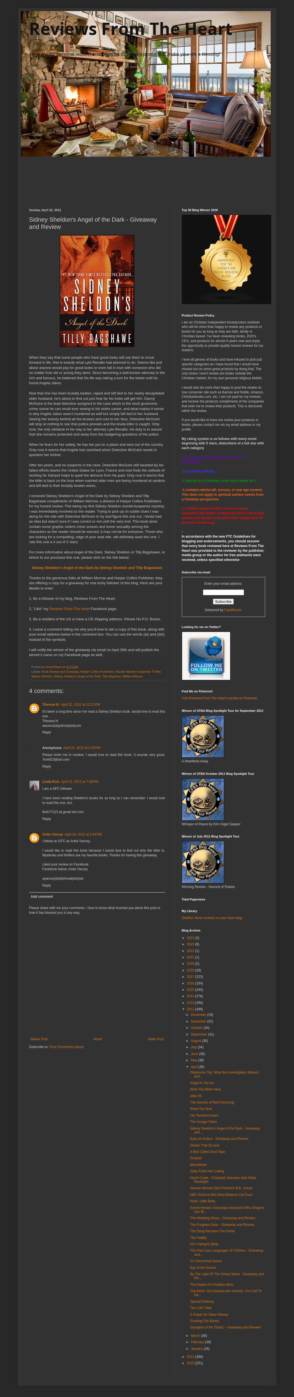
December (199, 1015)
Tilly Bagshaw (111, 676)
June (195, 1054)
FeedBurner (233, 610)
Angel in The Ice (202, 1083)
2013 (191, 1003)
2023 (191, 944)
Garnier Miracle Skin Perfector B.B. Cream (221, 1188)
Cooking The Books (204, 1321)
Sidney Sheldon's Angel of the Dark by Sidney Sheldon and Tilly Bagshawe (97, 568)
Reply (46, 732)
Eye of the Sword (202, 1268)
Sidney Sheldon (41, 676)
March (196, 1336)
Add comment (42, 897)
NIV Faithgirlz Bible (204, 1244)
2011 (191, 1357)
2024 (191, 938)
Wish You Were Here (205, 1089)
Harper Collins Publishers (97, 671)
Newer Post (39, 1039)
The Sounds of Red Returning (212, 1102)
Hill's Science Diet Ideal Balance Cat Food (221, 1195)
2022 (191, 951)
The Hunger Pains (203, 1122)
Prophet (196, 1158)
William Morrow (132, 676)
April (194, 1067)
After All (195, 1096)
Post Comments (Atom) (66, 1047)
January (197, 1349)
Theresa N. (50, 705)
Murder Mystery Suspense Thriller (138, 671)
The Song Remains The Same (212, 1231)
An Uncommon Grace (206, 1261)
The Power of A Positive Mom (211, 1285)
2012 (191, 1009)
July (194, 1047)
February (198, 1342)
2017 (191, 977)
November (199, 1021)
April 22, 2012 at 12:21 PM (80, 705)
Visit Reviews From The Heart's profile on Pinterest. (220, 698)
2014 (191, 996)
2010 (191, 1363)
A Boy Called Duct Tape (207, 1152)
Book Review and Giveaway (60, 671)
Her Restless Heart (204, 1115)
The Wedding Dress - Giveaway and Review (222, 1218)
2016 (191, 983)
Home (97, 1039)
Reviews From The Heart (130, 28)
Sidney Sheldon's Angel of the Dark (77, 676)
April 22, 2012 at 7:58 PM (79, 782)
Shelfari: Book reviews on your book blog (212, 918)
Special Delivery (202, 1302)
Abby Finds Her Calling (207, 1171)
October (197, 1028)
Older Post (156, 1039)
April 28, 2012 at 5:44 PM (83, 834)
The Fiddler (198, 1238)
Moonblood (198, 1165)
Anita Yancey (52, 834)
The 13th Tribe (200, 1308)
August (196, 1041)
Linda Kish (50, 782)
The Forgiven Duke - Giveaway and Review (222, 1225)
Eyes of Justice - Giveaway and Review (219, 1139)
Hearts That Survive (204, 1145)
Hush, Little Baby (202, 1201)
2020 (191, 964)
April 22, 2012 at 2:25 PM (81, 748)
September (199, 1034)
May (194, 1060)
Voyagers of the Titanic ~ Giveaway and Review (225, 1327)
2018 (191, 970)
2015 (191, 990)
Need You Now (201, 1109)
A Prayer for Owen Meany (209, 1315)
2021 (191, 957)
